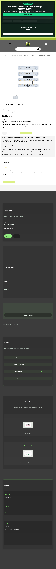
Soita (17, 236)
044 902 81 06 (6, 289)
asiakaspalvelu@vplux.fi (9, 224)
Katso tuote (28, 34)
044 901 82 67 (6, 229)
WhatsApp (8, 236)
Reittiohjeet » (7, 506)
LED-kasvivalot (28, 18)
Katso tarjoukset (28, 14)
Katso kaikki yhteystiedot (28, 315)
